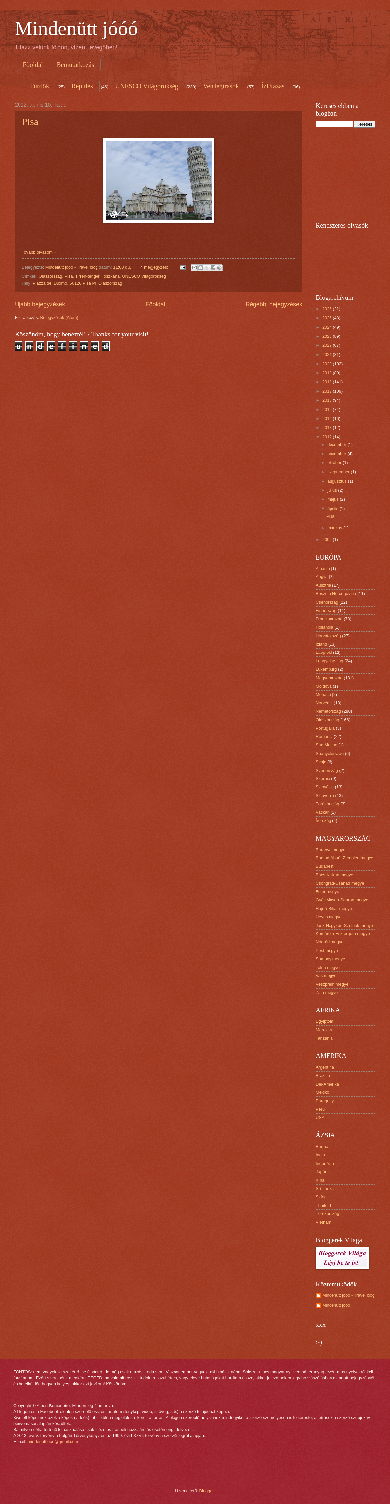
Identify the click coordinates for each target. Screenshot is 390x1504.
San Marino (326, 744)
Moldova (324, 686)
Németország (328, 711)
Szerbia (323, 778)
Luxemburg (326, 669)
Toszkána (111, 276)
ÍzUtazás (272, 86)
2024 (327, 327)
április (333, 508)
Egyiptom (324, 1021)
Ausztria (323, 585)
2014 (327, 418)
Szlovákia (325, 786)
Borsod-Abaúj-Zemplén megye (344, 857)
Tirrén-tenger (87, 276)
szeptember (339, 471)
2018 (327, 381)
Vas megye (326, 975)
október (335, 462)
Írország (323, 820)
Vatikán (323, 812)
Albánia (323, 568)
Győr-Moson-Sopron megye (342, 899)
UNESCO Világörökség (146, 86)
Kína (320, 1180)
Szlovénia (325, 795)
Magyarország (329, 677)
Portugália (325, 728)
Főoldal (33, 64)
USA (320, 1117)
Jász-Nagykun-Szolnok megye (344, 925)
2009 (327, 539)
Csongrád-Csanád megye (340, 883)
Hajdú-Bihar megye (334, 908)
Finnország (326, 610)
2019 (327, 372)
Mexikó (322, 1092)
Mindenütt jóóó (76, 28)
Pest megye (327, 950)
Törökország (327, 803)
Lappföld (324, 652)
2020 (327, 363)
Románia (324, 736)
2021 (327, 354)
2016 (327, 400)
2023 (327, 336)
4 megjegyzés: (154, 267)
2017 (327, 391)
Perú (320, 1109)
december (337, 444)
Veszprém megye (332, 984)
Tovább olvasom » (39, 252)
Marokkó (324, 1029)
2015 (327, 409)
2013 (327, 427)
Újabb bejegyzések (40, 304)
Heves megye (329, 916)
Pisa (30, 121)
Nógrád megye (329, 941)
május (333, 499)
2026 (327, 308)
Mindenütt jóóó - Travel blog (348, 1295)
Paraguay (325, 1100)
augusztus (337, 481)
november (337, 453)
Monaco (323, 694)
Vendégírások (221, 86)
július (332, 490)
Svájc (321, 761)
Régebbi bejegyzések (274, 304)
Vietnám (323, 1222)
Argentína (325, 1067)
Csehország (327, 602)
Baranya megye (330, 849)
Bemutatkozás (75, 64)
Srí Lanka (325, 1188)
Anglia (322, 576)
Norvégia (324, 702)
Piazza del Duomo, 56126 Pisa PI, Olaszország (77, 283)
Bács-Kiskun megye (334, 874)
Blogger (206, 1490)
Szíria (321, 1196)
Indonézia (325, 1163)
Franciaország (329, 618)
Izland (321, 644)
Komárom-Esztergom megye (343, 933)
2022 (327, 345)
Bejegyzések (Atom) (59, 317)
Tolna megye (328, 967)
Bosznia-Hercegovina (336, 593)
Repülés (82, 86)
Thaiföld (323, 1205)
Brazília (323, 1075)
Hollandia (324, 627)
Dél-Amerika (327, 1084)
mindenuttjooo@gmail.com (53, 1441)
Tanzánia (324, 1038)
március (335, 527)
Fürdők (39, 86)
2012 (327, 436)
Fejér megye (327, 891)
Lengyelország (329, 660)
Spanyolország (330, 753)
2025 (327, 317)
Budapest (324, 866)
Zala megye (327, 992)
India (320, 1154)
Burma (322, 1146)
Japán (321, 1171)
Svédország (327, 770)
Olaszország (50, 276)
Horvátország (328, 635)
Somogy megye (330, 958)
